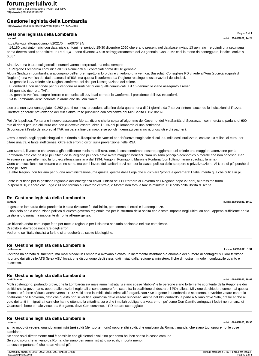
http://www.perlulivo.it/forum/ (25, 12)
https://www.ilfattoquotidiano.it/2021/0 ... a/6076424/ (45, 43)
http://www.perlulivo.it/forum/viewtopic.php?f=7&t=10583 (42, 25)
